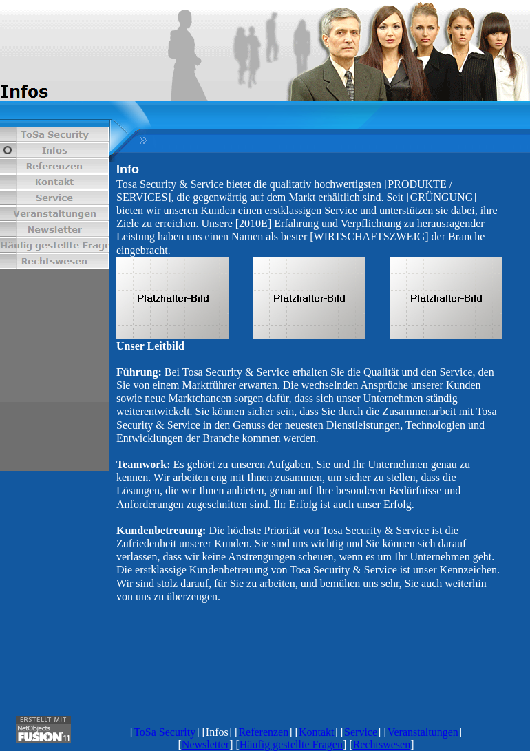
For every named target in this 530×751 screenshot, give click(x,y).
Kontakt (317, 732)
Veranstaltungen (423, 732)
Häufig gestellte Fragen (291, 744)
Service (360, 732)
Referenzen (263, 732)
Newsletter (205, 744)
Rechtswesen (382, 744)
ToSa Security (164, 732)
